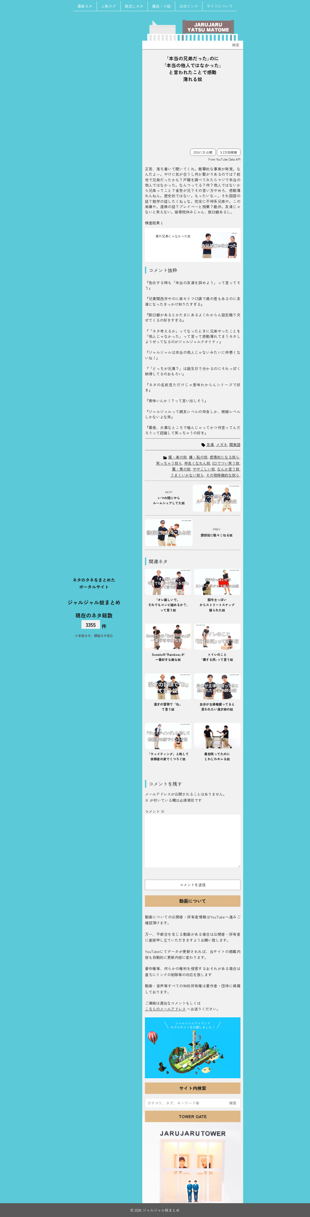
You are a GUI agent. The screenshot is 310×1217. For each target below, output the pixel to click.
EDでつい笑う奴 (225, 463)
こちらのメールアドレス (165, 1009)
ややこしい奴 (204, 469)
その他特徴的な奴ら (222, 475)
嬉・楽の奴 (177, 457)
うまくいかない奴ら (187, 475)
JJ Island (192, 1053)
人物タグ (108, 6)
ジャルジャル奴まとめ (93, 602)
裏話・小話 (161, 6)
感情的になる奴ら (224, 457)
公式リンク (188, 6)
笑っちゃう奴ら (169, 463)
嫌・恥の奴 (198, 457)
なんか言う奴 (228, 469)
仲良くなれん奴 (197, 463)
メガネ (221, 444)
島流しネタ (134, 6)
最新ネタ (85, 6)
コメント (155, 811)
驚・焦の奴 (181, 469)
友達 (210, 444)
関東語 (234, 444)
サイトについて (220, 6)
